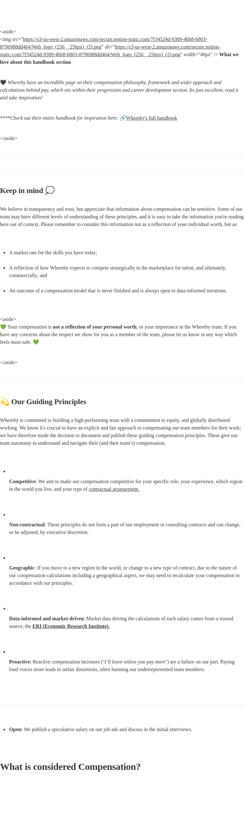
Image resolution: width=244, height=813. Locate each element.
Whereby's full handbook (151, 118)
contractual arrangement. (114, 489)
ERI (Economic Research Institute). (71, 626)
